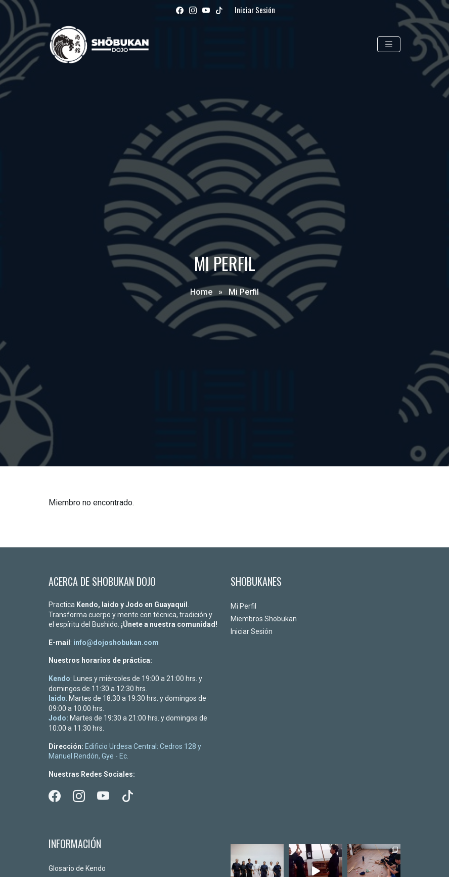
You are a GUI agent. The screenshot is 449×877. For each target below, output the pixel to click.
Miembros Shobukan (264, 619)
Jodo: (58, 718)
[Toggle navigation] (388, 44)
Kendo (59, 678)
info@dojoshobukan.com (116, 643)
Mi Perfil (243, 606)
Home (201, 292)
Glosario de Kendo (77, 868)
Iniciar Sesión (255, 9)
